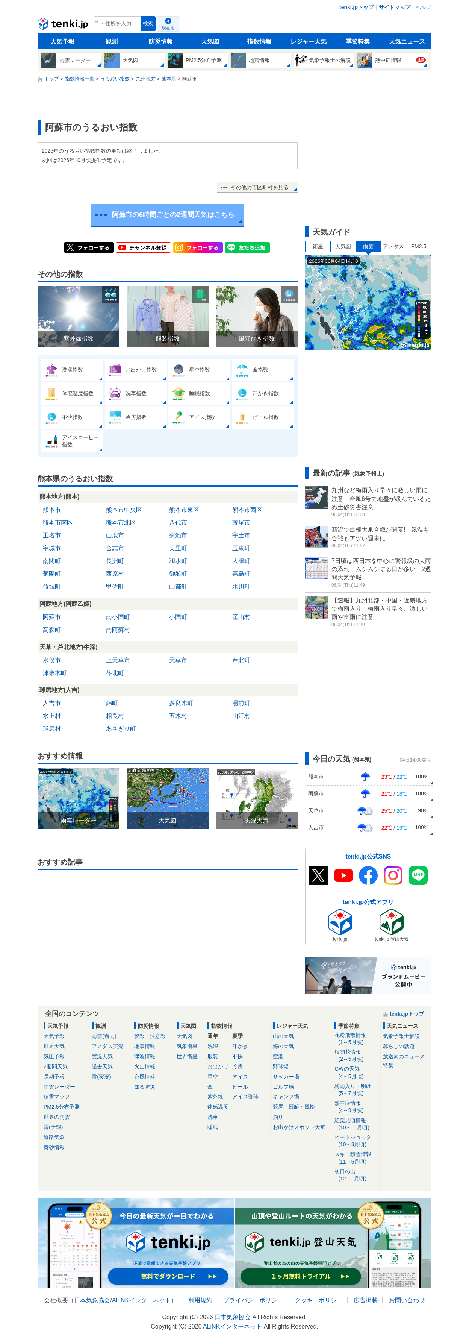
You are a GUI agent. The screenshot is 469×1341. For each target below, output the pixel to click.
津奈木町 (55, 673)
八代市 (178, 522)
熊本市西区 (247, 510)
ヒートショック (356, 1141)
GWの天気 (356, 1073)
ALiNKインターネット (141, 1300)
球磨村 (52, 728)
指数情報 (259, 41)
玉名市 (52, 535)
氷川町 (241, 586)
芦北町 (241, 660)
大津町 (241, 561)
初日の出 (356, 1175)
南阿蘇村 (118, 630)
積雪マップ (57, 1097)
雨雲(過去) (104, 1036)
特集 (388, 1065)
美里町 (178, 548)
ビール (240, 1087)
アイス (240, 1077)
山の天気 (283, 1036)
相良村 (115, 716)
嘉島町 (241, 573)
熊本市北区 (121, 522)
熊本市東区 (184, 510)
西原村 (115, 573)
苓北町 (115, 673)
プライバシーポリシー (253, 1300)
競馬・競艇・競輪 (294, 1107)
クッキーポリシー (319, 1300)
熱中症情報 (356, 1107)
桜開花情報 (356, 1056)
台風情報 (144, 1077)
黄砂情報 (54, 1147)
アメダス (393, 246)
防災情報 (161, 41)
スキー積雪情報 (356, 1158)
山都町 (178, 586)
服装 (212, 1056)
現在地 (168, 28)
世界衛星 (187, 1056)
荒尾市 (241, 522)
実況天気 (102, 1056)
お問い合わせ (407, 1300)
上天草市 (118, 660)
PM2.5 (418, 246)
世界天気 (54, 1046)
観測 (112, 41)
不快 (237, 1056)
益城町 (52, 586)
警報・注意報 (150, 1036)
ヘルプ (423, 7)
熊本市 (52, 510)
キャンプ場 (286, 1097)
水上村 (52, 716)
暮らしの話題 (399, 1046)
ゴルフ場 (283, 1087)
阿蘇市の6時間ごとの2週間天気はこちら (173, 214)
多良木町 (181, 703)
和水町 (178, 561)
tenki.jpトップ (356, 7)
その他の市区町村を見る (260, 187)
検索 (148, 23)
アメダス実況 (107, 1046)
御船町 (178, 573)
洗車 (212, 1117)
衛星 (318, 246)
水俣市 (52, 660)
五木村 (178, 716)
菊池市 (178, 535)
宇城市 (52, 548)
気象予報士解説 (401, 1036)
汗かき (240, 1046)
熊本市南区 (58, 522)
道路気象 (54, 1137)
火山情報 (144, 1066)
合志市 (115, 548)
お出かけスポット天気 (299, 1127)
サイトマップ (394, 7)
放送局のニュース (404, 1056)
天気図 (210, 41)
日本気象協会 (92, 1300)
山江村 (241, 716)
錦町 (112, 703)
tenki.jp (64, 25)
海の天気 (283, 1046)
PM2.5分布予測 (62, 1107)
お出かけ (217, 1066)
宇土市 (241, 535)
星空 (212, 1077)
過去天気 (102, 1066)
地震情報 (144, 1046)
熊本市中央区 (124, 510)
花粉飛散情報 (356, 1039)
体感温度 (217, 1107)
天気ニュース (407, 41)
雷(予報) (53, 1127)
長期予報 (54, 1077)
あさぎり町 (121, 728)
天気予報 (62, 41)
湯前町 (241, 703)
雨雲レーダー (59, 1087)
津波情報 (144, 1056)
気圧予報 (54, 1056)
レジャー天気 (308, 41)
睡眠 (212, 1127)
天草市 (178, 660)
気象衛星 (187, 1046)
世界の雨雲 (57, 1117)
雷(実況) (101, 1077)
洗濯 (212, 1046)
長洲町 (115, 561)
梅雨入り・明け (356, 1090)
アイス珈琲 (245, 1097)
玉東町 (241, 548)
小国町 (178, 617)
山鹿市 (115, 535)
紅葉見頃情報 (356, 1124)
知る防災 (144, 1087)
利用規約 (200, 1300)
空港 (278, 1056)
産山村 (241, 617)
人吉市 (52, 703)
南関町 (52, 561)
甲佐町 (115, 586)
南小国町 (118, 617)
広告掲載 (366, 1300)
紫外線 (215, 1097)
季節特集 (358, 41)
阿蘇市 (52, 617)
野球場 (281, 1066)
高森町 (52, 630)
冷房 (237, 1066)
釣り (278, 1117)
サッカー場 (286, 1077)
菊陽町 (52, 573)
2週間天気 (56, 1066)
